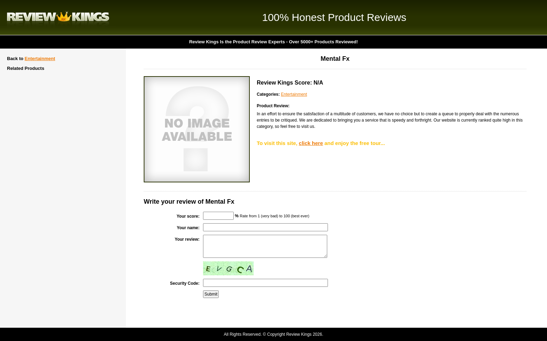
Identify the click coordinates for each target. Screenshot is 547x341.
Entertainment (40, 58)
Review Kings (58, 17)
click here (311, 143)
